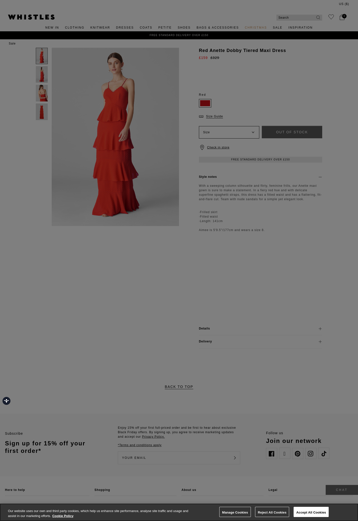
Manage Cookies (235, 512)
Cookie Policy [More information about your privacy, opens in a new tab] (62, 516)
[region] (179, 512)
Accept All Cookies (311, 512)
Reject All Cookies (272, 512)
